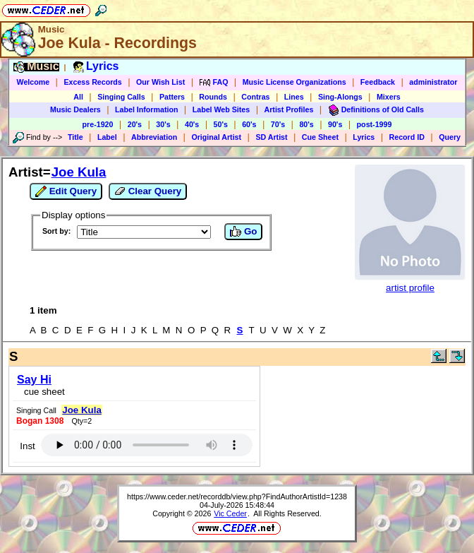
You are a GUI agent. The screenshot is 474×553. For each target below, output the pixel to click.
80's (306, 124)
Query (450, 137)
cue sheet (44, 391)
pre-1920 (98, 124)
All (78, 97)
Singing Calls (121, 97)
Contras (255, 97)
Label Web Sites (221, 109)
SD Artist (271, 137)
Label (107, 137)
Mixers (389, 97)
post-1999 (374, 124)
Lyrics (364, 137)
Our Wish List (160, 82)
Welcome (33, 82)
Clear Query (147, 191)
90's (335, 124)
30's (163, 124)
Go (243, 231)
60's (249, 124)
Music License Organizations (294, 82)
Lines (294, 97)
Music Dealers (75, 109)
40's (192, 124)
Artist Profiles (289, 109)
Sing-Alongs (340, 97)
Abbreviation (154, 137)
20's (135, 124)
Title (75, 137)
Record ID (407, 137)
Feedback (377, 82)
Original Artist (216, 137)
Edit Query (66, 191)
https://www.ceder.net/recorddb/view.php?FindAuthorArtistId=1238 (237, 496)
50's (221, 124)
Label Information (146, 109)
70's (278, 124)
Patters (172, 97)
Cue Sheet (320, 137)
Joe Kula (79, 172)
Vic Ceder (230, 513)
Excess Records (92, 82)
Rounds (213, 97)
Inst (27, 446)
